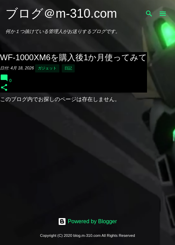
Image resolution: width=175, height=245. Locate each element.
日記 (68, 68)
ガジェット (47, 68)
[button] (4, 88)
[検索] (149, 13)
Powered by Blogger (87, 221)
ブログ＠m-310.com (61, 13)
